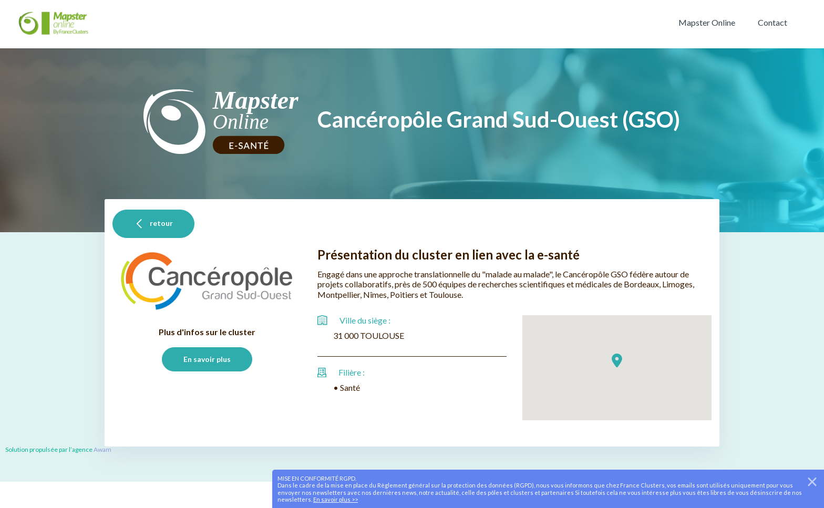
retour (153, 224)
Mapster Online (706, 22)
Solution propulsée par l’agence (49, 449)
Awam (102, 449)
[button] (617, 361)
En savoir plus (207, 359)
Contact (772, 22)
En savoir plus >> (335, 499)
